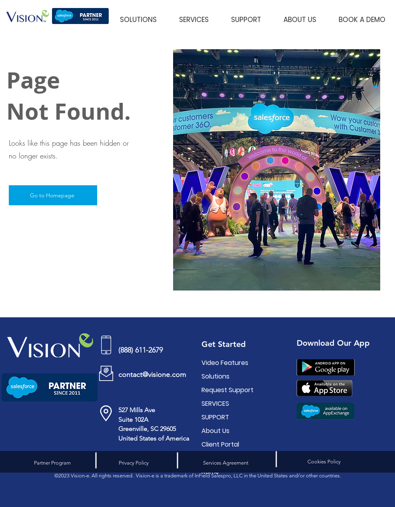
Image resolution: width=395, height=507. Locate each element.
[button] (138, 16)
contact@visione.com (152, 374)
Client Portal (220, 444)
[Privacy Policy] (134, 463)
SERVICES (215, 403)
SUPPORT (215, 417)
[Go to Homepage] (53, 195)
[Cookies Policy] (324, 462)
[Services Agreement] (225, 463)
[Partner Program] (52, 463)
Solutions (215, 376)
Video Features (224, 362)
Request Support (225, 390)
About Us (215, 430)
